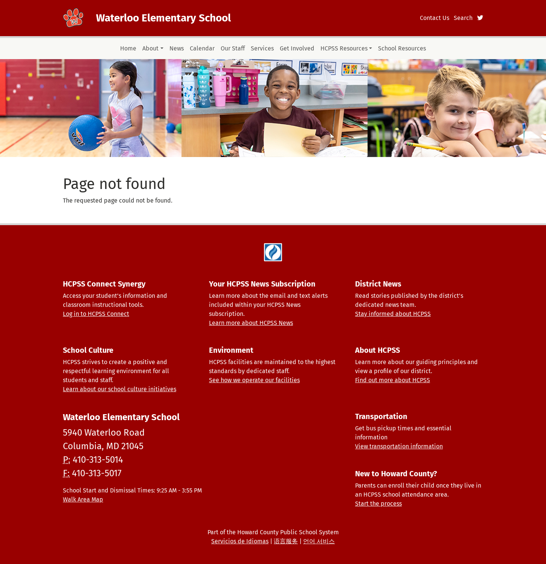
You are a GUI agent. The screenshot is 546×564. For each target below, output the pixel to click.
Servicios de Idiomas (239, 541)
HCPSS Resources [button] (344, 48)
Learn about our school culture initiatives (119, 389)
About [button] (150, 48)
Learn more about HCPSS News (251, 322)
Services (262, 48)
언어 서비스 (319, 541)
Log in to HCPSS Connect (96, 313)
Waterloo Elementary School (163, 18)
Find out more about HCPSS (392, 380)
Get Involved (297, 48)
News (176, 48)
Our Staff (233, 48)
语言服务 (286, 541)
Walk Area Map (83, 499)
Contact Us (434, 17)
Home (128, 48)
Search (463, 17)
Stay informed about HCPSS (393, 313)
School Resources (402, 48)
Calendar (202, 48)
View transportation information (399, 446)
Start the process (378, 503)
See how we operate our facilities (254, 380)
